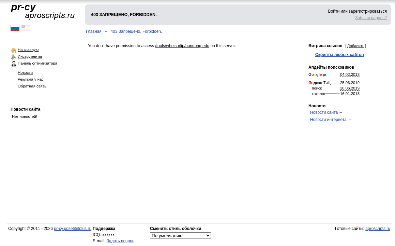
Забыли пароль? (371, 17)
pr (317, 74)
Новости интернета (328, 119)
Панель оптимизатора (37, 63)
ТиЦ (319, 83)
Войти (334, 11)
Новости (25, 72)
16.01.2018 (350, 94)
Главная (94, 31)
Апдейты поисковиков (331, 67)
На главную (28, 49)
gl (318, 74)
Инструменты (30, 56)
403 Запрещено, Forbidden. (136, 31)
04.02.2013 (350, 74)
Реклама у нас (31, 79)
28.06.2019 (350, 88)
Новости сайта (25, 109)
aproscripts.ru (377, 228)
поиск (317, 88)
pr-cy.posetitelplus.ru (72, 228)
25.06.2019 (350, 83)
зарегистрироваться (368, 11)
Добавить (355, 46)
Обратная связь (32, 86)
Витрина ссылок (325, 45)
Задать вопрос (120, 240)
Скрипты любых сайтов (339, 54)
